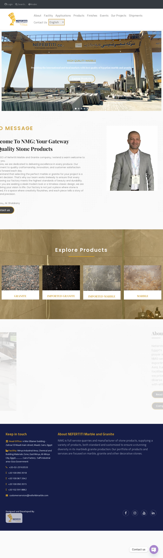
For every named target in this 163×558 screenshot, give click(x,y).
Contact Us (40, 22)
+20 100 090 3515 (16, 484)
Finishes (92, 15)
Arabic (32, 4)
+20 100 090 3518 (16, 473)
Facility (48, 15)
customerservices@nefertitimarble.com (27, 495)
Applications (63, 15)
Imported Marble (101, 296)
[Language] (56, 22)
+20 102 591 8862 (16, 489)
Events (104, 15)
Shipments (135, 15)
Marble (142, 296)
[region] (81, 71)
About (37, 15)
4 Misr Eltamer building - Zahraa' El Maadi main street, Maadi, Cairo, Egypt (29, 443)
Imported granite (61, 296)
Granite (20, 296)
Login (9, 4)
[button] (5, 71)
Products (78, 15)
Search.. (20, 4)
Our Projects (118, 15)
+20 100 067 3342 (16, 478)
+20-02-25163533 (17, 467)
